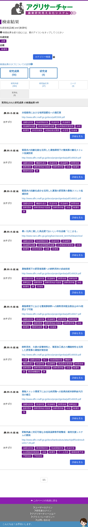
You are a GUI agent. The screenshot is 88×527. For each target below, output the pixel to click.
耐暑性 (4, 49)
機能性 (68, 360)
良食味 (74, 130)
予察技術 (27, 456)
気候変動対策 (42, 122)
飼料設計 (27, 282)
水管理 (65, 130)
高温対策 (55, 122)
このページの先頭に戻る (44, 500)
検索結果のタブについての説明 (16, 64)
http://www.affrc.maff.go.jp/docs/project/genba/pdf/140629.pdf (51, 158)
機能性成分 (41, 163)
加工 (45, 360)
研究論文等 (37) (44, 84)
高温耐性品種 (29, 126)
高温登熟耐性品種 (46, 126)
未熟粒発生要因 (52, 130)
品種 (3, 41)
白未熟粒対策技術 (65, 126)
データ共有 (63, 452)
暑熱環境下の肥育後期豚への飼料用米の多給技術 (46, 269)
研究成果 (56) (14, 73)
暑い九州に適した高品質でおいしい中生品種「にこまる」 (50, 231)
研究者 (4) (43, 73)
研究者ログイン (42, 510)
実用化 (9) (14, 94)
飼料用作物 (58, 167)
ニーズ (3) (73, 84)
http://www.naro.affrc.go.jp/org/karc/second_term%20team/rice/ (52, 236)
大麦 (25, 360)
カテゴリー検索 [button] (42, 57)
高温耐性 (66, 122)
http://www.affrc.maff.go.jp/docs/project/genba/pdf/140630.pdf (51, 354)
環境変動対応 (42, 448)
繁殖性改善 (28, 171)
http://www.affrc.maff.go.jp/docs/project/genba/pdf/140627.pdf (51, 314)
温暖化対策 (28, 122)
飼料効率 (73, 279)
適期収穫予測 (77, 452)
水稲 (78, 126)
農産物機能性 (34, 371)
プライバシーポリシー (43, 517)
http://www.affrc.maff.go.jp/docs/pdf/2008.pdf (43, 117)
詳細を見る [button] (77, 136)
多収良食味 (37, 130)
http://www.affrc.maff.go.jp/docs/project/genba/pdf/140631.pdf (51, 198)
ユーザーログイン (42, 507)
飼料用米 (27, 167)
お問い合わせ (42, 520)
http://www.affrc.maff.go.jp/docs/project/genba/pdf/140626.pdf (51, 273)
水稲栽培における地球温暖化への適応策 (41, 112)
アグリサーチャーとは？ (43, 513)
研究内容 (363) (14, 84)
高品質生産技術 (65, 364)
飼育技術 (75, 163)
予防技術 (38, 456)
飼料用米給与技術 (42, 167)
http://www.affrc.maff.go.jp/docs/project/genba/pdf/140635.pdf (51, 399)
